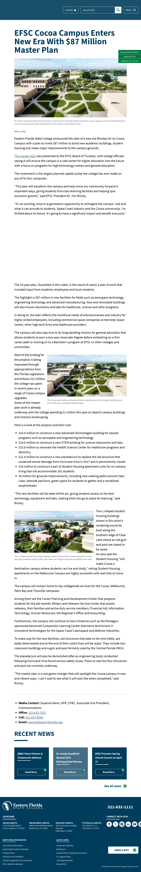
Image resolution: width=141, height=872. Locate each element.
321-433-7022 (37, 712)
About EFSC (61, 864)
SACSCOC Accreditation (13, 856)
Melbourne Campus (39, 823)
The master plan (25, 156)
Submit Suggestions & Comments (17, 860)
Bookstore (61, 849)
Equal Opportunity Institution (16, 849)
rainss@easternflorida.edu (45, 722)
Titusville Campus (91, 823)
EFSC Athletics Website (13, 864)
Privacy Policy (9, 853)
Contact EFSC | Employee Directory (71, 853)
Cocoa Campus (10, 823)
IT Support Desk (63, 856)
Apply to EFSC (130, 56)
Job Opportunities (64, 860)
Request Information (129, 52)
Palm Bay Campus (64, 823)
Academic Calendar (65, 845)
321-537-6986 (34, 717)
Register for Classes (129, 61)
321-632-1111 (120, 807)
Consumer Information (13, 845)
